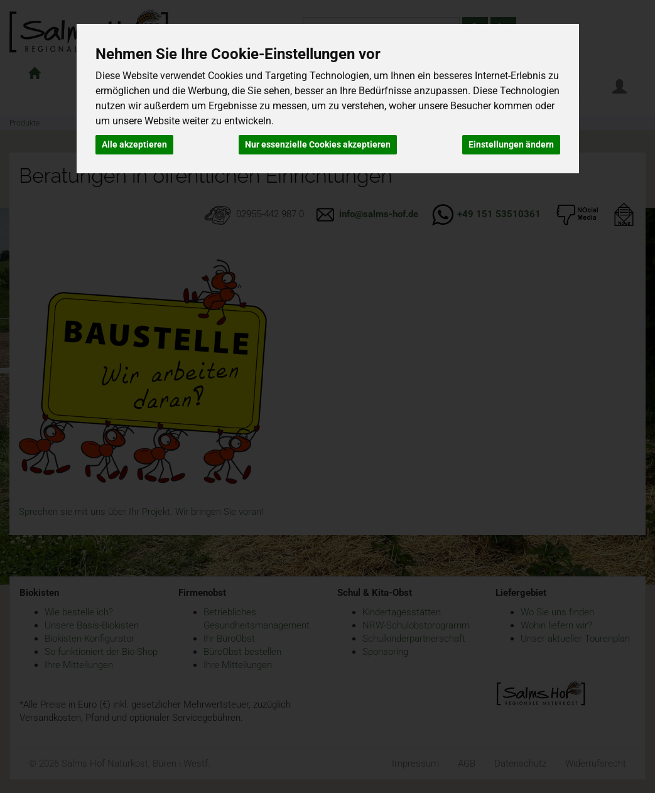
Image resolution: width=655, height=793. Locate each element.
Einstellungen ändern (511, 144)
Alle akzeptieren (134, 144)
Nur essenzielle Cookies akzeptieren (318, 144)
